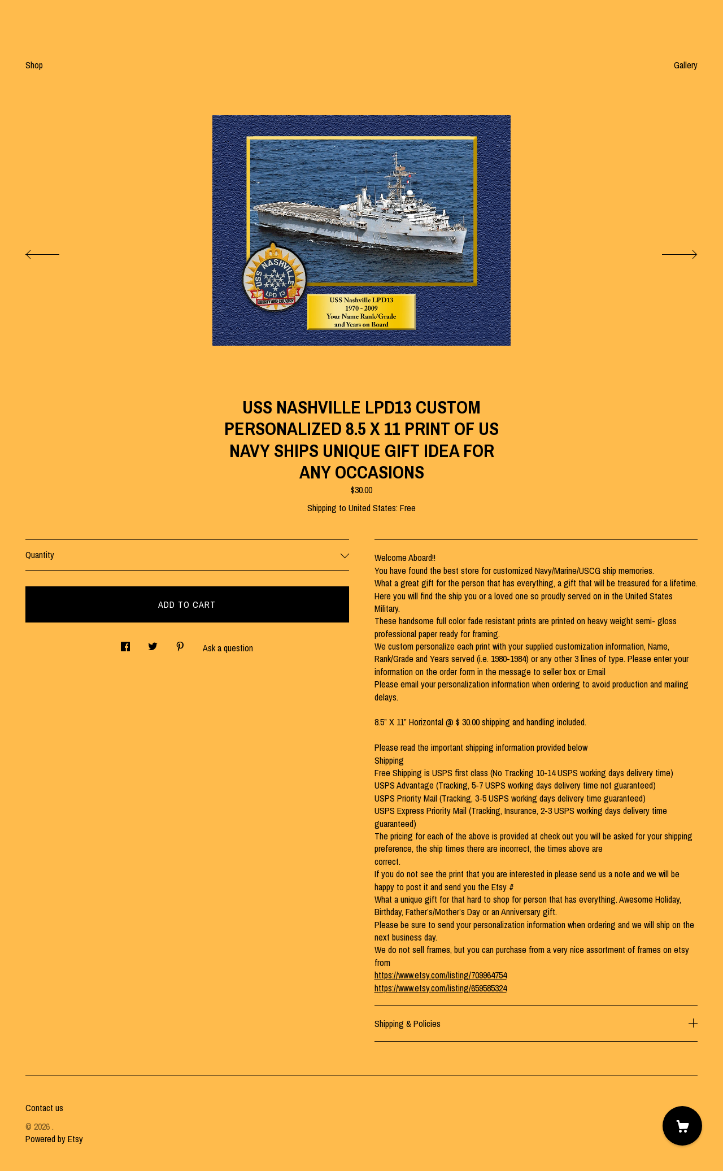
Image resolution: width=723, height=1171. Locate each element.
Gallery (686, 65)
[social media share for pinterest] (180, 643)
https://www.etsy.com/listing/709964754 (440, 975)
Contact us (44, 1108)
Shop (34, 65)
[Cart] (682, 1126)
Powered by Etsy (54, 1139)
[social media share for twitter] (153, 643)
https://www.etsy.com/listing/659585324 (440, 988)
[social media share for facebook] (125, 643)
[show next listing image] (669, 251)
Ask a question (228, 648)
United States (372, 508)
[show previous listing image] (53, 251)
